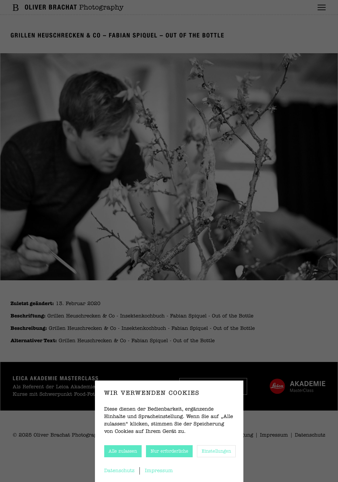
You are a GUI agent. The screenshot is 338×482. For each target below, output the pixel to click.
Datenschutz (119, 470)
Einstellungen (216, 451)
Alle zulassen (123, 451)
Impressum (159, 470)
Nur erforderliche (169, 451)
